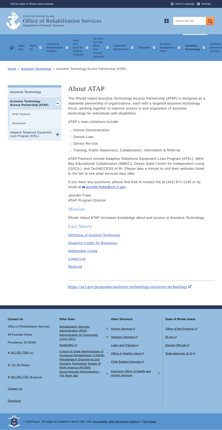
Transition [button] (148, 47)
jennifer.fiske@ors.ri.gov (106, 187)
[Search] (189, 21)
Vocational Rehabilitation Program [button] (58, 48)
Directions (14, 400)
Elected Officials (176, 345)
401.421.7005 (20, 352)
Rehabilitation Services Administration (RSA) (74, 328)
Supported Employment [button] (124, 47)
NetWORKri (67, 345)
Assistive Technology (36, 69)
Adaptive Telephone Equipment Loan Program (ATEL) (31, 134)
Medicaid (75, 266)
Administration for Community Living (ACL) (78, 337)
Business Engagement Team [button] (171, 48)
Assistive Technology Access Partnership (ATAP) (29, 103)
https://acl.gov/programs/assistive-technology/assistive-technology (127, 286)
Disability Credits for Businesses (92, 243)
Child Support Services (126, 361)
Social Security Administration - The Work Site (79, 373)
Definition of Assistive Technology (94, 235)
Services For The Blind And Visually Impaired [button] (102, 47)
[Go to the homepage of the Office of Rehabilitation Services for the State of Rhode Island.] (15, 21)
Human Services (121, 328)
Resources (19, 123)
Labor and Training (123, 345)
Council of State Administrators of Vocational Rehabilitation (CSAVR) (82, 353)
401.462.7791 (20, 377)
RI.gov (169, 337)
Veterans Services (123, 337)
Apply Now (21, 47)
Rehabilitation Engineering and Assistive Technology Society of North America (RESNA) (80, 363)
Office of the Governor (179, 328)
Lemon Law (77, 259)
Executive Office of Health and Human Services (131, 373)
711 (13, 364)
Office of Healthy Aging (126, 353)
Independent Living (82, 251)
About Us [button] (37, 47)
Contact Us (15, 388)
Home (12, 69)
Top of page (149, 421)
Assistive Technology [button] (196, 47)
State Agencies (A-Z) (179, 353)
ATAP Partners (21, 114)
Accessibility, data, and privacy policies (115, 421)
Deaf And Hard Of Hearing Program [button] (82, 47)
